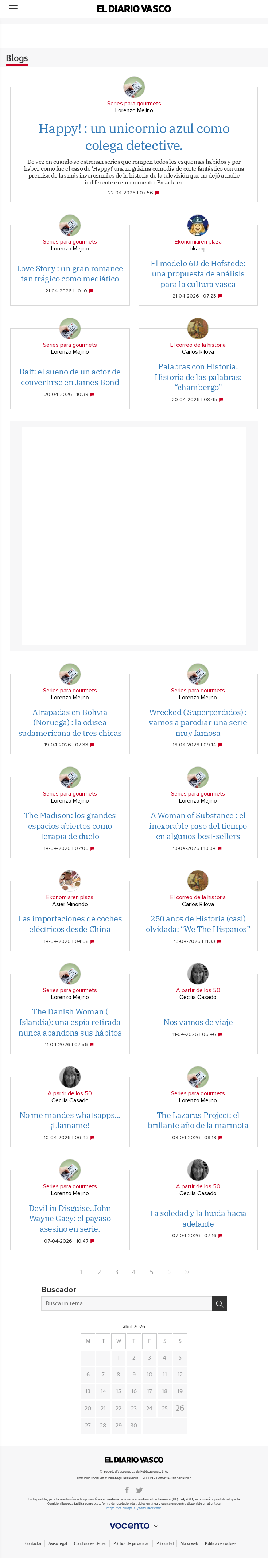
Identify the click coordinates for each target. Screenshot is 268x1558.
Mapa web (189, 1544)
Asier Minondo (70, 904)
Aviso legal (57, 1544)
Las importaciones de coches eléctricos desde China (70, 923)
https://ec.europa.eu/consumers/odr (133, 1508)
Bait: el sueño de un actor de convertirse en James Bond (70, 376)
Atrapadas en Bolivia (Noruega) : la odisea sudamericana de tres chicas (70, 722)
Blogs (17, 58)
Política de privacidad (131, 1544)
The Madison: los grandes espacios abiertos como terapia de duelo (70, 825)
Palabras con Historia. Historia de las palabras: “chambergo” (198, 376)
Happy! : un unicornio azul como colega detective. (134, 137)
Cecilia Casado (198, 997)
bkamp (198, 249)
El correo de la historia (198, 345)
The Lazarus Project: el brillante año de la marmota (198, 1120)
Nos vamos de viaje (198, 1022)
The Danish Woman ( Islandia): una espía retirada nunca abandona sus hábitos (70, 1021)
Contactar (33, 1544)
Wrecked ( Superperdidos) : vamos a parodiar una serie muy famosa (198, 722)
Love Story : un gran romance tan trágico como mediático (70, 273)
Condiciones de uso (90, 1544)
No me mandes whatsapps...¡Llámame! (70, 1120)
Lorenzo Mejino (134, 110)
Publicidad (165, 1544)
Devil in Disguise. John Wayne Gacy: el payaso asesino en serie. (70, 1218)
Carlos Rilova (198, 352)
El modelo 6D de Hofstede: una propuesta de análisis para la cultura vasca (198, 273)
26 (180, 1408)
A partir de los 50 (198, 990)
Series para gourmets (134, 103)
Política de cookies (220, 1544)
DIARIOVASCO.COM (134, 1460)
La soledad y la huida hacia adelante (198, 1218)
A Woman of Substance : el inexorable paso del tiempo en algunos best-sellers (198, 825)
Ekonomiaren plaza (198, 242)
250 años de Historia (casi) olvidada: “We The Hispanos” (198, 923)
